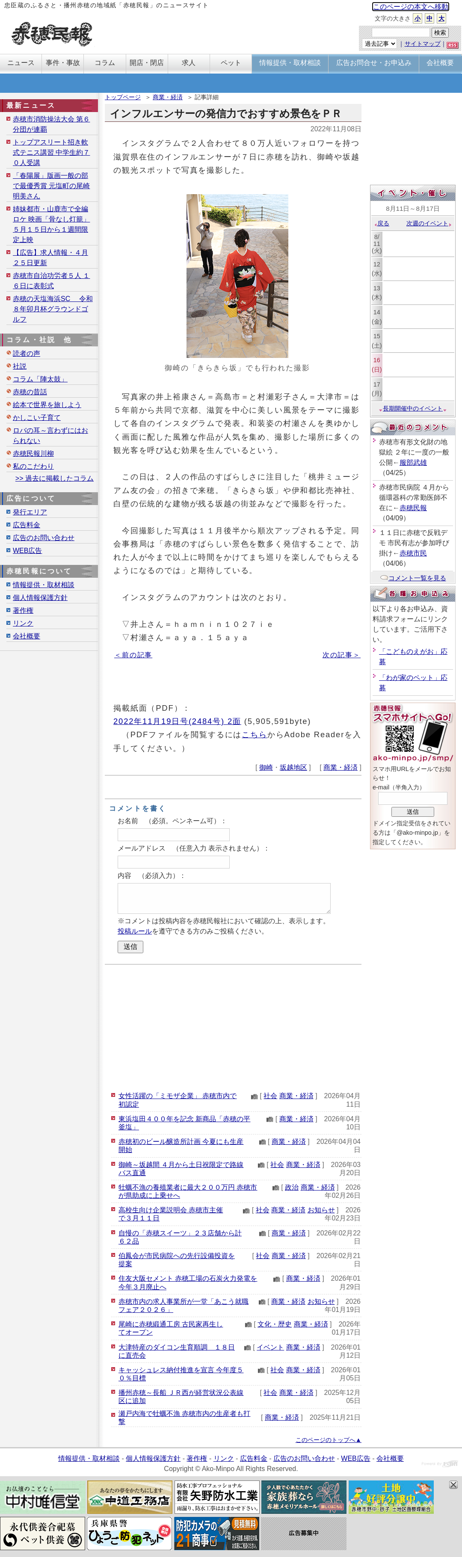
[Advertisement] (233, 1027)
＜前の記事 (133, 655)
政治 (292, 1187)
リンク (23, 623)
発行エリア (30, 512)
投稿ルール (135, 931)
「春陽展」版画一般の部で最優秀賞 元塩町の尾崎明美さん (51, 186)
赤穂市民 (413, 553)
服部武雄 (413, 462)
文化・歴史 (275, 1324)
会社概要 (26, 636)
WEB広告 (27, 550)
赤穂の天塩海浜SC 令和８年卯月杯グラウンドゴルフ (53, 309)
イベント (270, 1347)
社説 (20, 366)
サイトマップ (423, 43)
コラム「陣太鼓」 (40, 379)
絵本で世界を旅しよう (47, 404)
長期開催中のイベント (413, 408)
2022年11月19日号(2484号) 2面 (177, 721)
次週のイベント (429, 223)
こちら (254, 734)
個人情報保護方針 (40, 597)
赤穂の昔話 (30, 392)
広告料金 (26, 525)
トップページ (123, 97)
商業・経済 (168, 97)
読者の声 (26, 353)
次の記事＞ (342, 655)
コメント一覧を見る (413, 578)
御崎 (266, 767)
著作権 (23, 610)
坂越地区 (293, 767)
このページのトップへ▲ (328, 1439)
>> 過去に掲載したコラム (54, 478)
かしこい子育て (37, 417)
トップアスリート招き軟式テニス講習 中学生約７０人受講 (51, 152)
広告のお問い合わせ (43, 537)
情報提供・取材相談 (43, 584)
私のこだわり (33, 466)
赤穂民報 (413, 507)
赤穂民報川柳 (33, 453)
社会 (270, 1095)
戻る (381, 223)
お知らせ (321, 1210)
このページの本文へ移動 (410, 6)
